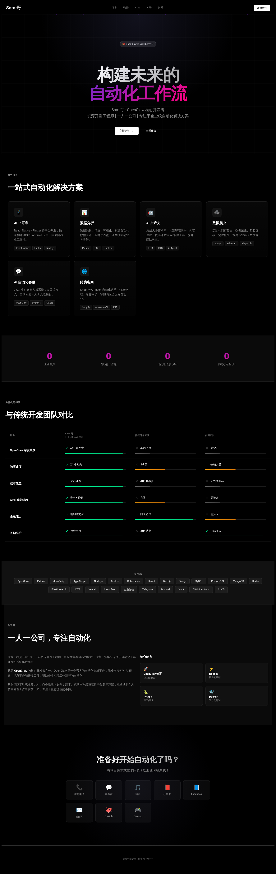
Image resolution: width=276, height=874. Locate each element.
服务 (114, 7)
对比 (137, 7)
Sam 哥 (13, 8)
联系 (160, 7)
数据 (126, 7)
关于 (149, 7)
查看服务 (151, 130)
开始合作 (262, 7)
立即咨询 (126, 130)
